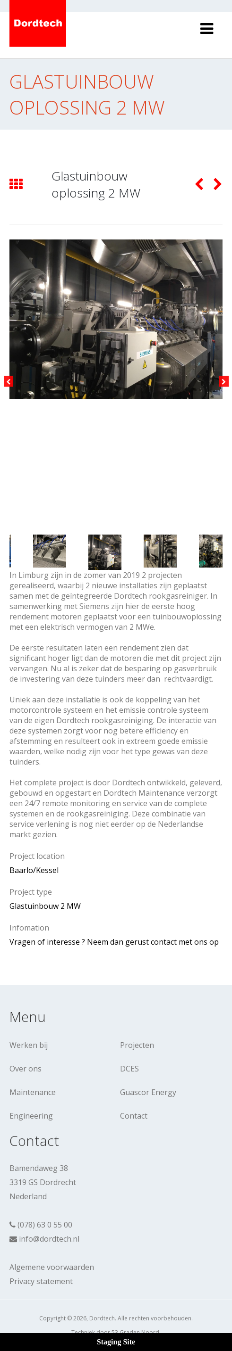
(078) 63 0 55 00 (44, 1224)
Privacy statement (41, 1281)
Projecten (137, 1045)
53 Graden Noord (135, 1332)
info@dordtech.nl (49, 1239)
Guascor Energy (148, 1092)
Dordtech (102, 1318)
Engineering (31, 1116)
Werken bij (28, 1045)
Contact (133, 1116)
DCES (129, 1068)
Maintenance (32, 1092)
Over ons (25, 1068)
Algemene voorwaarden (51, 1267)
